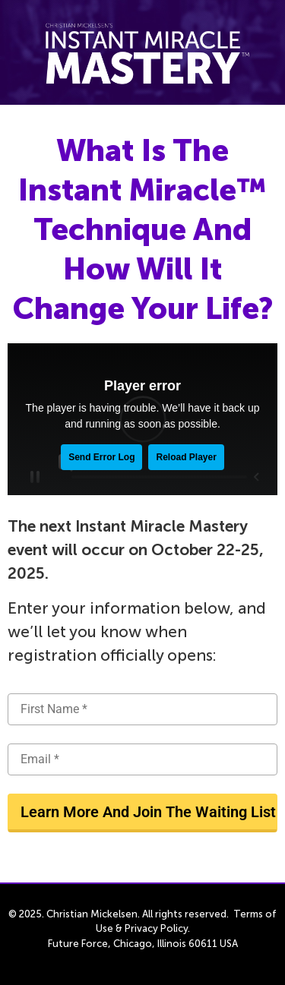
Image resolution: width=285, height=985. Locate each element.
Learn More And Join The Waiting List (148, 812)
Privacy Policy (156, 928)
